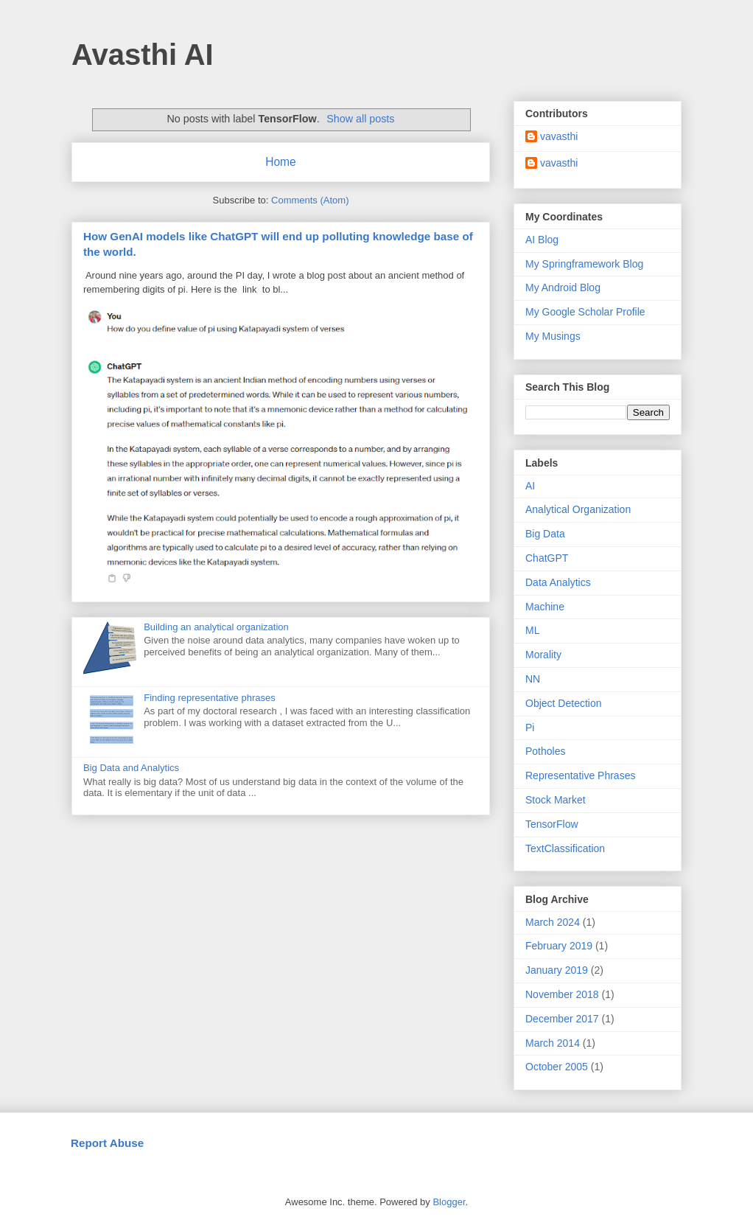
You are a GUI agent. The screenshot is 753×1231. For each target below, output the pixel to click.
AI (530, 486)
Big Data (545, 534)
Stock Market (555, 800)
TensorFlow (551, 824)
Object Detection (563, 703)
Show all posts (360, 119)
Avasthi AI (142, 54)
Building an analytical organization (216, 626)
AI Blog (541, 239)
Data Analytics (558, 582)
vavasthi (559, 136)
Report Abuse (107, 1143)
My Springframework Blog (584, 264)
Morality (543, 654)
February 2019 (558, 946)
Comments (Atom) (310, 200)
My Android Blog (562, 287)
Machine (544, 607)
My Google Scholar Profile (585, 312)
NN (532, 679)
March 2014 (552, 1043)
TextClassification (565, 848)
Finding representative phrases (210, 697)
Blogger (448, 1201)
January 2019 (556, 970)
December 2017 (562, 1019)
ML (532, 630)
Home (280, 162)
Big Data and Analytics (131, 767)
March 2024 (552, 922)
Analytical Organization (578, 509)
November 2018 (562, 994)
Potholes (545, 751)
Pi (529, 727)
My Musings (553, 336)
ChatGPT (546, 558)
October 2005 (556, 1067)
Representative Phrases (580, 775)
